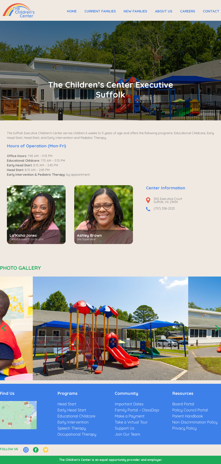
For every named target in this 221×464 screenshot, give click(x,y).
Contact (211, 11)
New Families (135, 11)
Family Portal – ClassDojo (137, 410)
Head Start (66, 404)
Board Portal (183, 404)
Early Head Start (71, 410)
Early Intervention (73, 422)
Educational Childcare (76, 416)
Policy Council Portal (190, 410)
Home (72, 11)
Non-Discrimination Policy (195, 422)
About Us (163, 11)
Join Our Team (127, 434)
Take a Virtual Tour (131, 422)
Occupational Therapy (76, 434)
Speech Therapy (71, 428)
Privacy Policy (184, 428)
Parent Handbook (187, 416)
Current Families (100, 11)
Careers (187, 11)
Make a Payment (130, 416)
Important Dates (129, 404)
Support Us (124, 428)
